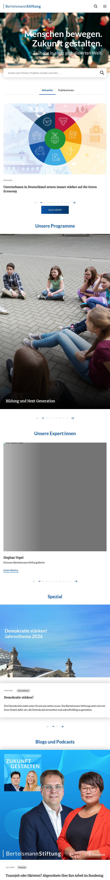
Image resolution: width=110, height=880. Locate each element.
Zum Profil (10, 570)
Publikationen (66, 90)
